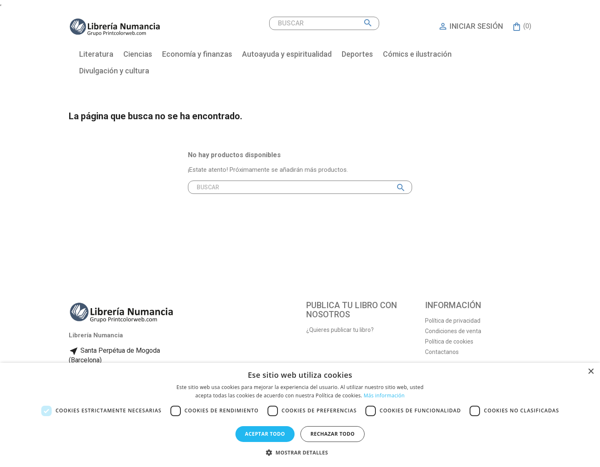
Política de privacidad (452, 320)
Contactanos (442, 352)
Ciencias (137, 54)
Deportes (357, 54)
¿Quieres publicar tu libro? (340, 329)
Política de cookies (449, 341)
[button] (300, 452)
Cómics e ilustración (417, 54)
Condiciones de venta (453, 331)
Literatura (96, 54)
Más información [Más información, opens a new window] (384, 395)
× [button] (591, 372)
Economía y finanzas (197, 54)
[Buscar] (324, 23)
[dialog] (300, 415)
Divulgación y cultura (114, 70)
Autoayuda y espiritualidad (287, 54)
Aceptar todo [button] (265, 433)
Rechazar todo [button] (332, 433)
